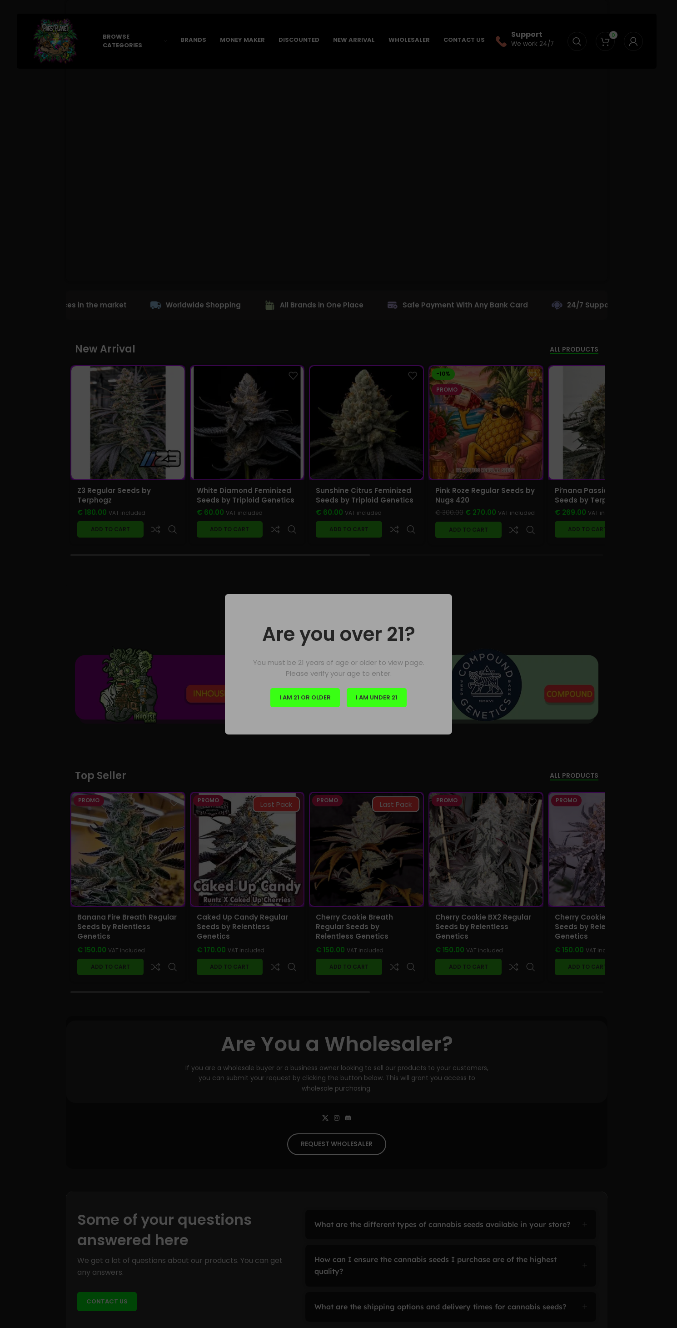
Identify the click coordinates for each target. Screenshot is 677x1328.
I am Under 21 (377, 697)
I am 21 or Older (305, 697)
